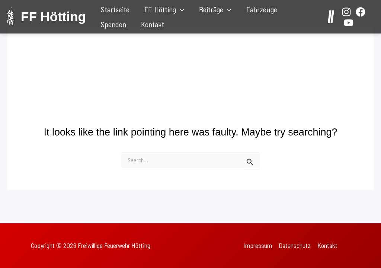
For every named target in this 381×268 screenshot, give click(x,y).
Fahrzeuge (261, 9)
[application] (180, 9)
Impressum (257, 245)
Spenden (113, 24)
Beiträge (215, 9)
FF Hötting (53, 16)
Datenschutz (295, 245)
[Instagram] (346, 12)
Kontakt (152, 24)
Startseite (115, 9)
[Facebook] (360, 12)
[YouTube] (348, 23)
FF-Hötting (164, 9)
